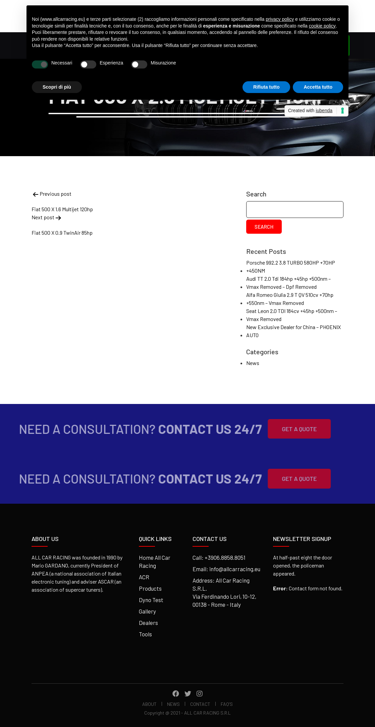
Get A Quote (288, 429)
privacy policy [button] (280, 19)
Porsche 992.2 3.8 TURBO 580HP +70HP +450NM (290, 266)
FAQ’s (227, 704)
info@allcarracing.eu (234, 568)
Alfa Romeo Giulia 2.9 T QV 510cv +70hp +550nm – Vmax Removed (289, 298)
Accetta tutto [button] (318, 87)
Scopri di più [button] (57, 87)
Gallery (147, 611)
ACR (144, 577)
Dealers (148, 622)
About (149, 704)
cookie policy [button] (322, 26)
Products (150, 588)
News (252, 363)
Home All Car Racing (154, 561)
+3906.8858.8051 (225, 557)
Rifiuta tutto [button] (266, 87)
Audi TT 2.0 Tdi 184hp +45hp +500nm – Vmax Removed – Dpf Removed (288, 282)
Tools (145, 634)
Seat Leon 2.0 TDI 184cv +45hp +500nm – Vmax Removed (291, 315)
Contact (200, 704)
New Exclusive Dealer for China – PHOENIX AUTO (293, 331)
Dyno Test (151, 599)
